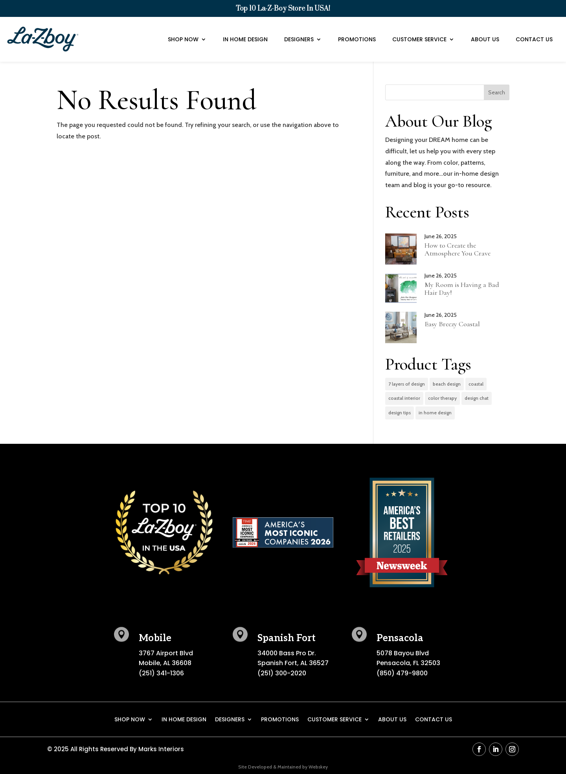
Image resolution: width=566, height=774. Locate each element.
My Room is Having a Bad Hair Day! (461, 288)
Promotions (357, 30)
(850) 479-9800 (402, 673)
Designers (299, 30)
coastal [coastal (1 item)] (476, 384)
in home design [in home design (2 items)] (435, 412)
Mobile (155, 638)
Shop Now (183, 30)
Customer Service (419, 30)
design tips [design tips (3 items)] (399, 412)
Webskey (318, 767)
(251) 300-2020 (281, 673)
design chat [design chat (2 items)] (477, 398)
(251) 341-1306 (161, 673)
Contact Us (534, 30)
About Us (485, 30)
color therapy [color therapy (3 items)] (442, 398)
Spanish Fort (286, 638)
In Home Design (245, 30)
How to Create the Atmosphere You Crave (457, 249)
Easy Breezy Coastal (452, 324)
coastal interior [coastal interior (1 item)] (404, 398)
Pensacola (400, 638)
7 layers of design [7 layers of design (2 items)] (406, 384)
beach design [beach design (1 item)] (447, 384)
